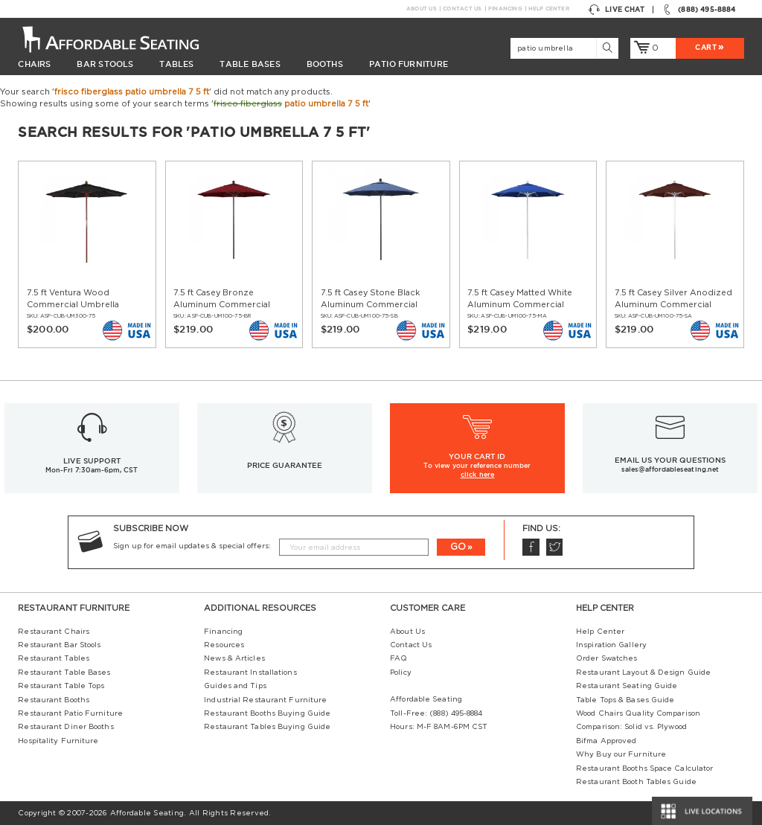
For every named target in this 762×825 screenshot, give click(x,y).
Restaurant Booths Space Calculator (644, 768)
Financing (505, 8)
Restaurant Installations (250, 672)
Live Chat (616, 9)
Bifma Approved (606, 741)
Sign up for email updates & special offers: (192, 546)
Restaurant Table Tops (61, 686)
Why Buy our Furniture (621, 754)
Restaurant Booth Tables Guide (636, 782)
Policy (401, 672)
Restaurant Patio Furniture (70, 713)
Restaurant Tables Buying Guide (267, 727)
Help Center (548, 8)
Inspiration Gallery (611, 645)
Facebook (530, 547)
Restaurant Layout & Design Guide (643, 672)
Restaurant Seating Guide (626, 686)
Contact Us (462, 8)
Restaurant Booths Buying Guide (267, 713)
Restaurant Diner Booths (65, 727)
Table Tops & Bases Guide (625, 700)
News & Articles (234, 658)
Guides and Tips (235, 686)
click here (478, 474)
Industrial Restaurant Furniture (265, 700)
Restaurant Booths (53, 700)
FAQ (398, 658)
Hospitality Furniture (58, 741)
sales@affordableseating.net (670, 469)
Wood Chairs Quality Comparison (638, 713)
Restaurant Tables (53, 658)
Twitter (554, 547)
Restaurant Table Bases (64, 672)
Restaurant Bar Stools (59, 645)
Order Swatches (606, 658)
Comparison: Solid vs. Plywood (631, 727)
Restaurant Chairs (53, 631)
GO (458, 546)
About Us (421, 8)
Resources (224, 645)
